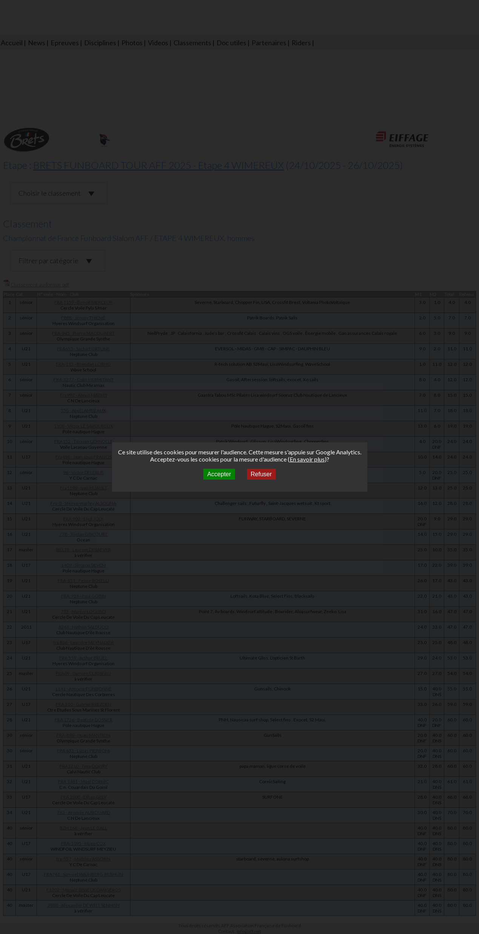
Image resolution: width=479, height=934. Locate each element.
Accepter (219, 474)
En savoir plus (307, 459)
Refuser (261, 474)
